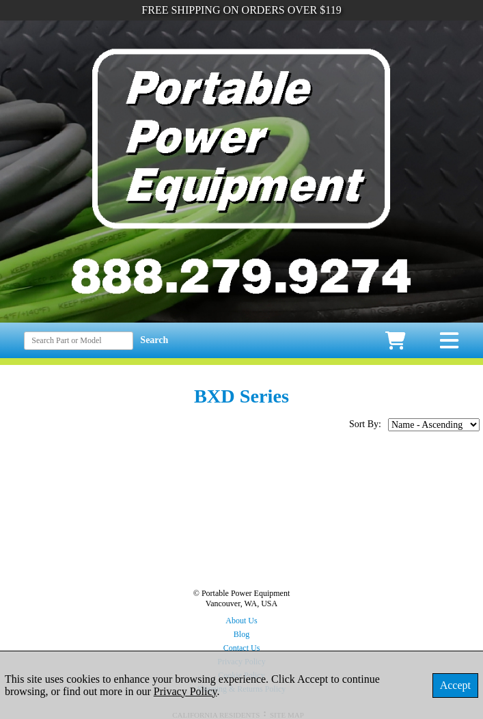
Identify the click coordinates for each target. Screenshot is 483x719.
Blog (241, 634)
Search (154, 340)
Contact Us (241, 648)
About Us (241, 620)
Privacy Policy (185, 691)
